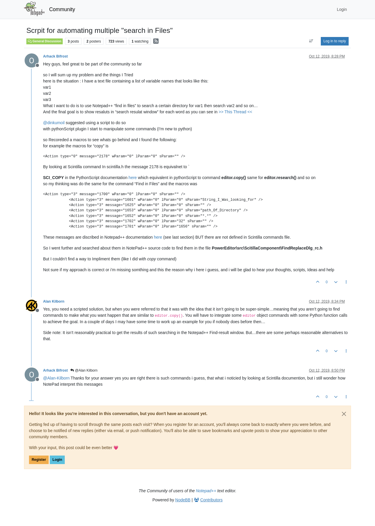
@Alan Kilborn (83, 370)
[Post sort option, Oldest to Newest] (311, 41)
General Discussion (44, 41)
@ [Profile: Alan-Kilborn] (56, 378)
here (133, 177)
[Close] (344, 414)
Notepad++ (206, 490)
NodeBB (182, 500)
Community (62, 9)
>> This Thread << (235, 111)
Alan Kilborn (53, 301)
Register (39, 460)
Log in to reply (334, 41)
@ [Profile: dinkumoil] (53, 122)
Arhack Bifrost (55, 56)
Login (57, 460)
